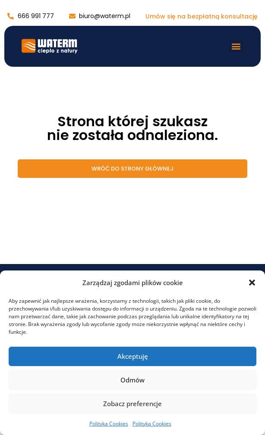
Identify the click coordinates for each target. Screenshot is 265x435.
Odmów (132, 380)
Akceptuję (132, 356)
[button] (252, 282)
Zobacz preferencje (132, 403)
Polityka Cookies (108, 423)
